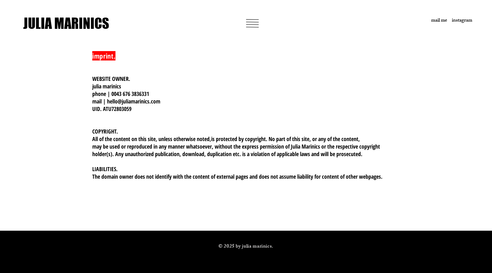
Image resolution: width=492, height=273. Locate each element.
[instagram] (459, 21)
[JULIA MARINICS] (71, 23)
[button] (252, 23)
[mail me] (434, 21)
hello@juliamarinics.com (133, 101)
